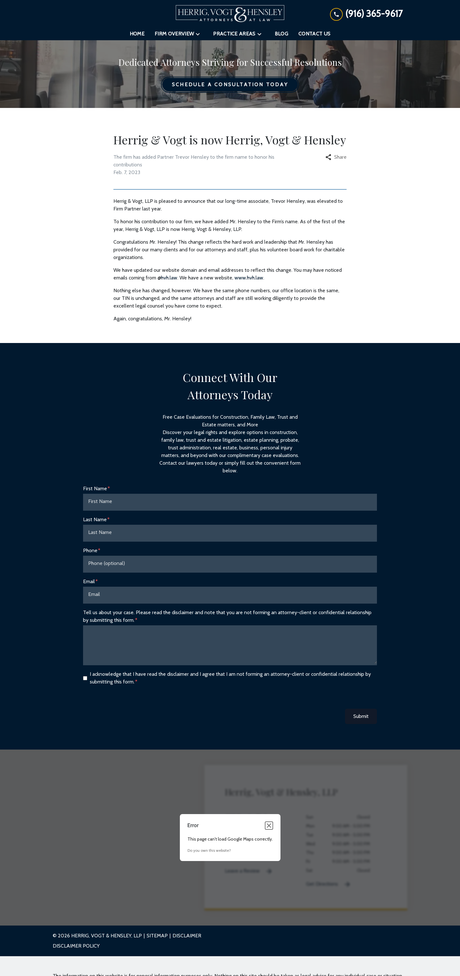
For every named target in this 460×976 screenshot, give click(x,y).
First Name (95, 488)
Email (89, 581)
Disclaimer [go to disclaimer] (186, 936)
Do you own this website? (209, 850)
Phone (90, 550)
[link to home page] (230, 13)
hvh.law (169, 278)
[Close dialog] (269, 825)
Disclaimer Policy (76, 946)
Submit (361, 716)
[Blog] (281, 33)
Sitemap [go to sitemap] (157, 936)
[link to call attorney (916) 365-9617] (366, 13)
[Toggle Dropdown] (199, 34)
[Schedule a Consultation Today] (230, 85)
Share (336, 157)
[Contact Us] (314, 33)
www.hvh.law (248, 278)
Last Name (95, 519)
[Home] (137, 33)
